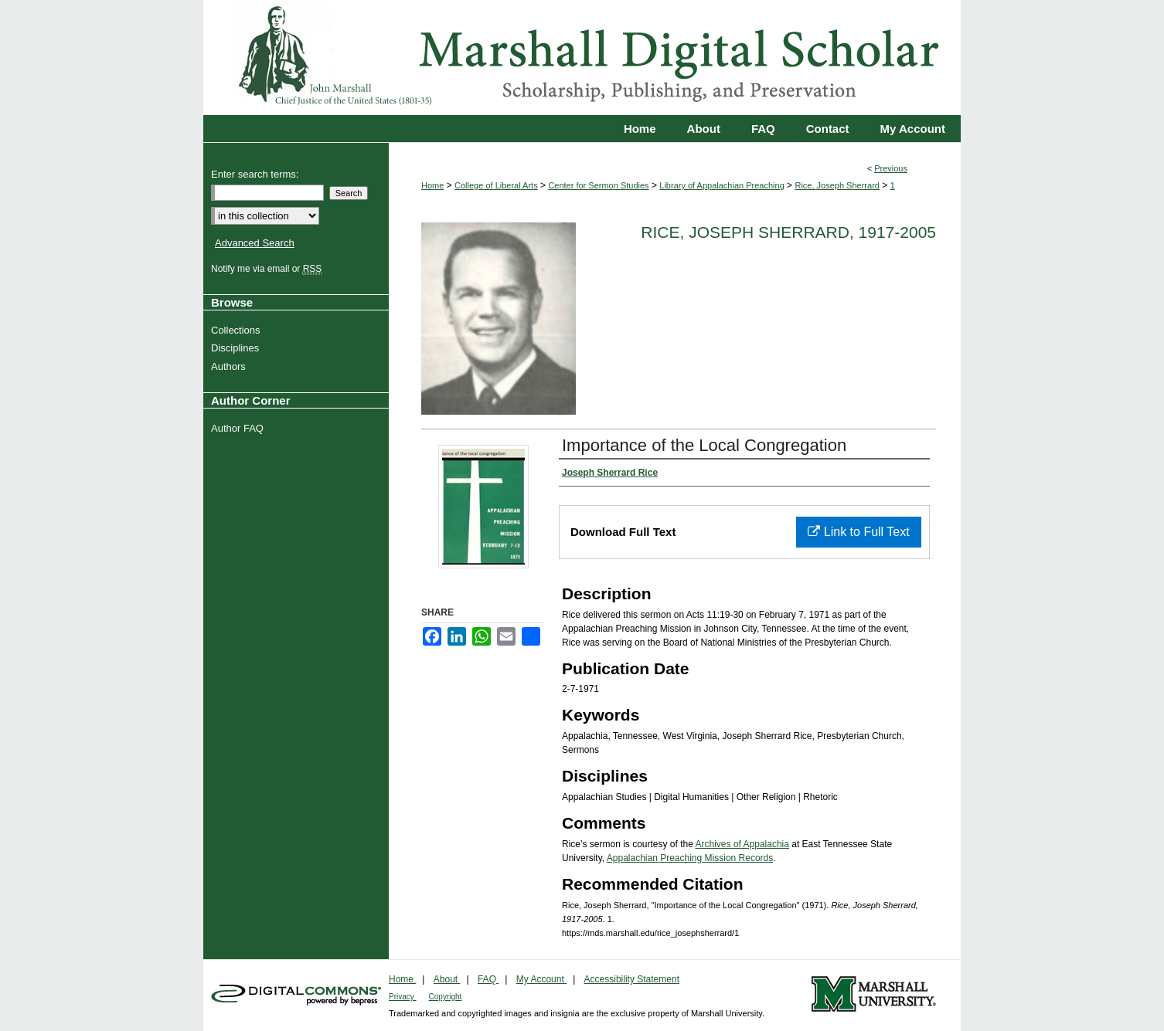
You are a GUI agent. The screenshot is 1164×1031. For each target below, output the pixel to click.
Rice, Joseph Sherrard (837, 185)
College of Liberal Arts (496, 185)
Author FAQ (239, 428)
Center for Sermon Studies (598, 185)
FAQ (488, 979)
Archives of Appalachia (742, 844)
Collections (237, 330)
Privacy (403, 996)
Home (432, 185)
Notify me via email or (268, 268)
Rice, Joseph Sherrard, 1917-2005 (788, 232)
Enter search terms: (254, 174)
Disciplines (237, 348)
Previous (890, 168)
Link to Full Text (858, 531)
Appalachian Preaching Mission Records (690, 858)
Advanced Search (254, 243)
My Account (541, 979)
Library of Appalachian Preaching (721, 185)
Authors (230, 366)
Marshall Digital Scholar (582, 57)
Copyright (445, 996)
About (447, 979)
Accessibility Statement (631, 979)
